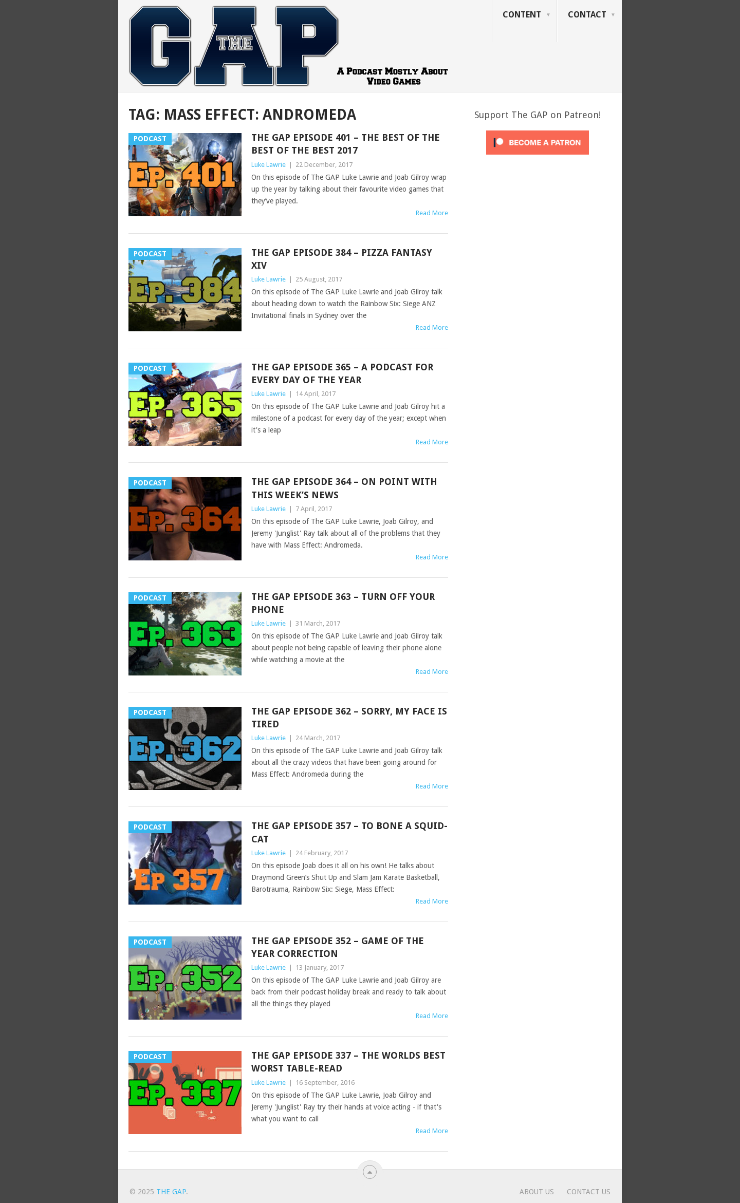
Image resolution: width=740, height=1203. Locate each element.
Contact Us (588, 1192)
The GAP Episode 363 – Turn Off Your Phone (343, 603)
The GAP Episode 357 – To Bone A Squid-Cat (349, 832)
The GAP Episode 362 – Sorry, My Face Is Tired (349, 717)
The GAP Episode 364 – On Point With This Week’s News (344, 488)
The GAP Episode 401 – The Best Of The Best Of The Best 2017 (345, 144)
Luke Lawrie (268, 164)
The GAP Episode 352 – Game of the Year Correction (337, 947)
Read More (432, 213)
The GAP (171, 1192)
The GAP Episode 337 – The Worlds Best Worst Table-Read (348, 1062)
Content (522, 15)
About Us (537, 1192)
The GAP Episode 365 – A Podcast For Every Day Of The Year (342, 373)
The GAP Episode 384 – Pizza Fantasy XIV (341, 259)
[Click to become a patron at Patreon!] (537, 157)
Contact (587, 15)
